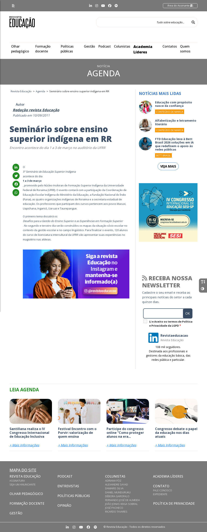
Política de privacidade (174, 503)
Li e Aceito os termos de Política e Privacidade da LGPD (170, 323)
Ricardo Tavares (116, 511)
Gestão (89, 46)
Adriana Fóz (113, 480)
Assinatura (17, 480)
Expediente (160, 494)
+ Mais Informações (24, 445)
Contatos (170, 46)
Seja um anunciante (23, 484)
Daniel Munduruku (118, 492)
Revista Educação (25, 476)
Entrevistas (68, 486)
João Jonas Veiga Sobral (121, 504)
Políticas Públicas (73, 496)
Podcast (104, 46)
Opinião (64, 505)
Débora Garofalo (117, 496)
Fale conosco (162, 490)
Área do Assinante (180, 5)
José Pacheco (114, 508)
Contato (161, 486)
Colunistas (122, 46)
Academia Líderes (168, 476)
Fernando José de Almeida (122, 500)
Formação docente (27, 503)
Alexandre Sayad (116, 484)
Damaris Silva (114, 488)
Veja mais (168, 166)
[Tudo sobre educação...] (142, 22)
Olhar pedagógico (26, 494)
